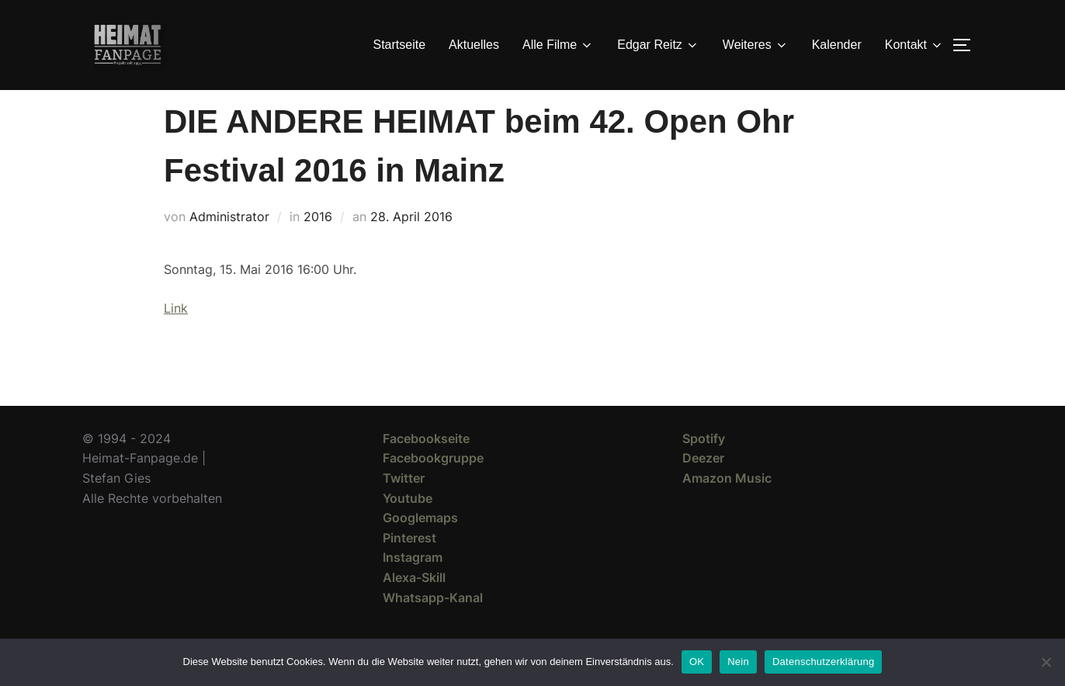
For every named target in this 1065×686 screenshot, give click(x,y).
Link (176, 336)
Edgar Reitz (658, 45)
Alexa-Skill (414, 605)
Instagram (412, 585)
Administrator (229, 244)
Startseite (399, 44)
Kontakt (914, 45)
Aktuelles (474, 44)
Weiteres (756, 45)
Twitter (404, 506)
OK (696, 661)
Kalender (837, 44)
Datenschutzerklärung (823, 661)
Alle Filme (558, 45)
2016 (318, 244)
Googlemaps (420, 545)
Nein (738, 661)
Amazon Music (727, 506)
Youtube (407, 526)
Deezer (703, 486)
